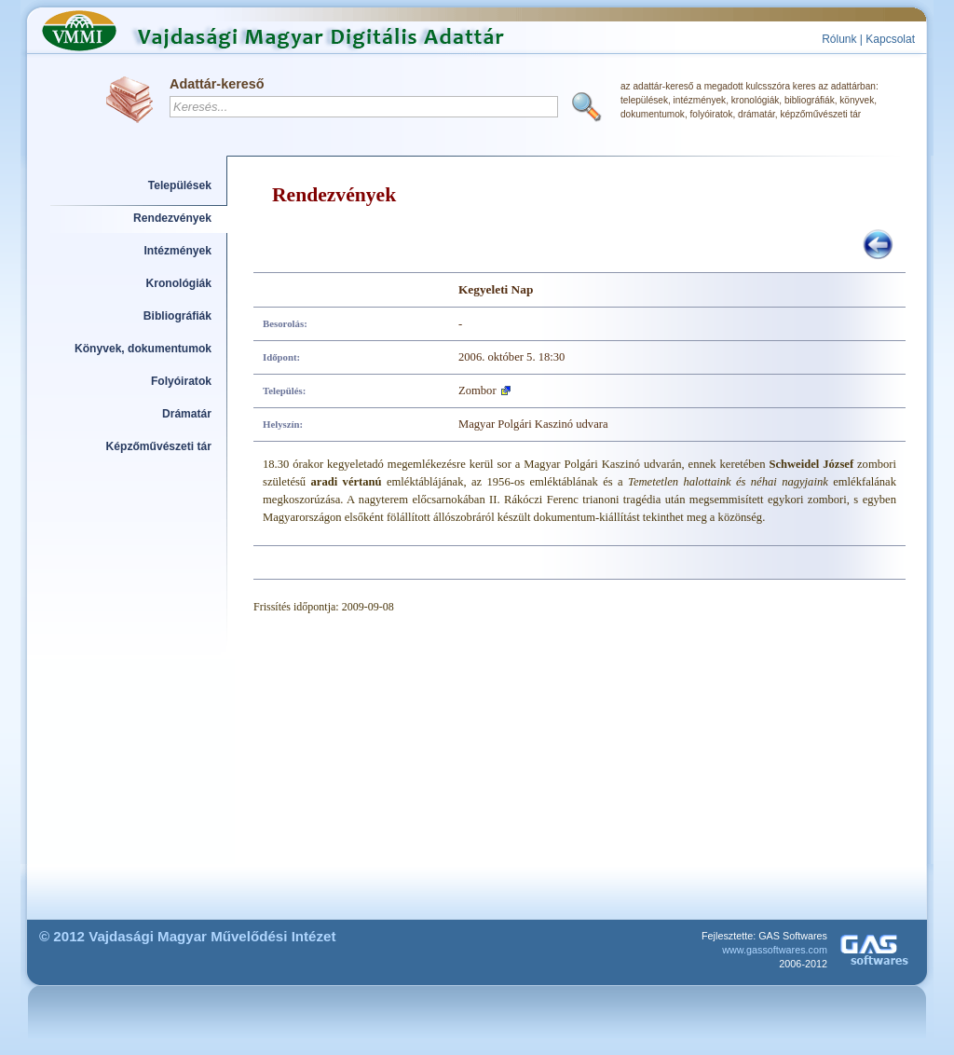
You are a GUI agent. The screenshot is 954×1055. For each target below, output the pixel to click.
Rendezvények (172, 218)
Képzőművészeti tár (158, 446)
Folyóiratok (181, 381)
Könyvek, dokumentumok (143, 348)
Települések (179, 185)
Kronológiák (178, 283)
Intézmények (178, 250)
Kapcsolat (890, 39)
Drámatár (186, 413)
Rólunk (839, 39)
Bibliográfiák (177, 315)
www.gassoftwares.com (774, 949)
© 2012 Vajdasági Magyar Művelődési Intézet (187, 936)
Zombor (477, 390)
